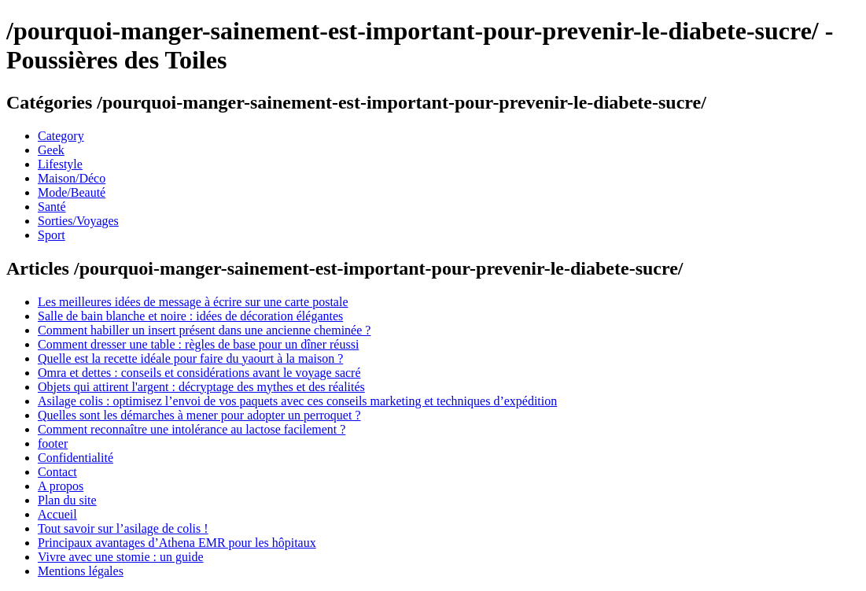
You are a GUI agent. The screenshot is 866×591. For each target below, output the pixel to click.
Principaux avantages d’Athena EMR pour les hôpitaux (177, 542)
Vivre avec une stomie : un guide (121, 556)
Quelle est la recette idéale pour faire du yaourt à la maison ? (190, 358)
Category (61, 135)
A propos (60, 486)
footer (53, 443)
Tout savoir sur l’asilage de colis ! (123, 528)
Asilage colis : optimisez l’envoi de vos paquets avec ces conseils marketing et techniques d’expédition (297, 401)
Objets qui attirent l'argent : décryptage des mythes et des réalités (201, 386)
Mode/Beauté (71, 192)
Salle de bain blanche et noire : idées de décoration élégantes (190, 316)
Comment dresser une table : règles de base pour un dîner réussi (198, 344)
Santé (52, 206)
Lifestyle (60, 164)
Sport (51, 235)
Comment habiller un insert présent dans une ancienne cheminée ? (204, 330)
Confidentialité (75, 457)
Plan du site (67, 500)
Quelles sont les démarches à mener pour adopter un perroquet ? (199, 415)
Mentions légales (80, 571)
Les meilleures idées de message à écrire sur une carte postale (193, 301)
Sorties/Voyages (78, 220)
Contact (57, 471)
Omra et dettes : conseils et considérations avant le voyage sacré (199, 372)
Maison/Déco (71, 178)
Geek (51, 150)
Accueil (57, 514)
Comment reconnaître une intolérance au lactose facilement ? (191, 429)
